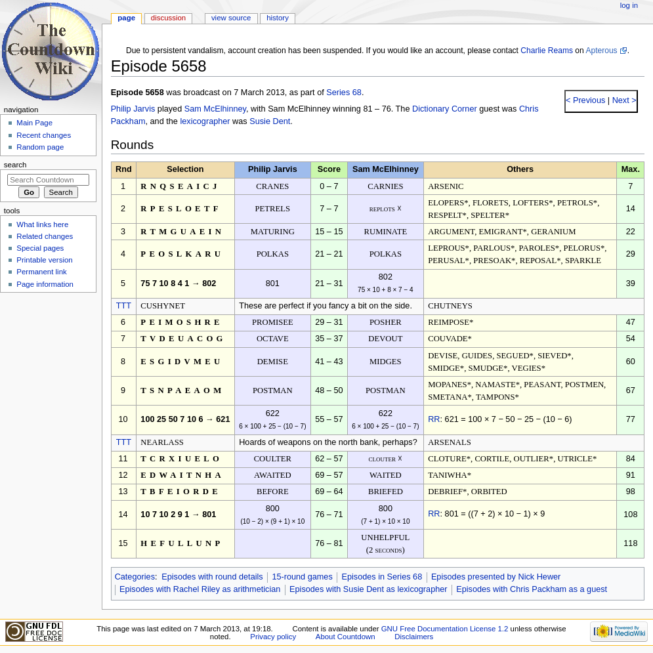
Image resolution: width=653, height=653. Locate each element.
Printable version (44, 260)
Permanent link (41, 272)
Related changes (44, 236)
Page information (45, 284)
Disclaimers (413, 637)
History (277, 18)
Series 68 (344, 92)
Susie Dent (269, 121)
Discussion (168, 18)
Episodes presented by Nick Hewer (495, 576)
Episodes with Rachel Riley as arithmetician (199, 589)
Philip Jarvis (133, 109)
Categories (135, 576)
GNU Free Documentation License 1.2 (445, 629)
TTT (123, 305)
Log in (629, 5)
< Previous (585, 100)
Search (15, 165)
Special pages (40, 248)
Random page (40, 147)
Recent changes (43, 135)
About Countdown (345, 637)
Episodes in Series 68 (381, 576)
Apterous (601, 50)
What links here (42, 224)
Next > (623, 100)
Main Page (34, 123)
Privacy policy (273, 637)
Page (126, 18)
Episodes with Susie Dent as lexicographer (368, 589)
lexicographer (205, 121)
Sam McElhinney (215, 109)
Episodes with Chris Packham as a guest (531, 589)
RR (434, 419)
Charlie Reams (546, 50)
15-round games (302, 576)
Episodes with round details (212, 576)
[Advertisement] (48, 395)
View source (231, 18)
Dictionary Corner (444, 109)
